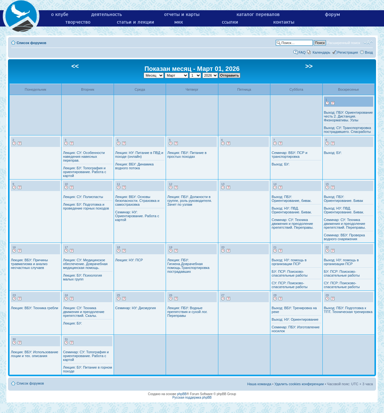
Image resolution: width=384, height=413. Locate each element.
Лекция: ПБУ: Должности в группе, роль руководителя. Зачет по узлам (189, 200)
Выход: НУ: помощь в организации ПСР (289, 262)
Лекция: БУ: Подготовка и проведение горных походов (86, 206)
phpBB (182, 394)
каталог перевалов (258, 14)
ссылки (230, 22)
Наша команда (259, 384)
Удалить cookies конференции (299, 384)
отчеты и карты (182, 14)
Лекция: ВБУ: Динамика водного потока (134, 166)
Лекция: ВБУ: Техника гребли (34, 308)
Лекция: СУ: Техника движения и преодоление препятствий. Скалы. (83, 311)
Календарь (321, 52)
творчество (77, 22)
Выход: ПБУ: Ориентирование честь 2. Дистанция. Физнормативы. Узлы (348, 116)
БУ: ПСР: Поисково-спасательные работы (289, 273)
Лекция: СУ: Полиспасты (83, 197)
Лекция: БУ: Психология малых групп (82, 277)
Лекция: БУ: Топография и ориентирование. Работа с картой (84, 172)
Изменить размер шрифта (368, 42)
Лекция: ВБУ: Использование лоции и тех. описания (34, 354)
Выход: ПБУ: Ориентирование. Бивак (343, 199)
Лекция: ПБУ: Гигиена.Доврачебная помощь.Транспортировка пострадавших (188, 265)
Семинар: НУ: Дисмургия (135, 308)
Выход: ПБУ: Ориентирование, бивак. (292, 199)
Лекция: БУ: (72, 323)
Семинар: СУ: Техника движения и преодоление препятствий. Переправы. (292, 223)
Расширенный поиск (343, 43)
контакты (283, 22)
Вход (369, 52)
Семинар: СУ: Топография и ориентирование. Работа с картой (86, 356)
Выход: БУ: (281, 164)
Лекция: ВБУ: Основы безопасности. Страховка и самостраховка (137, 200)
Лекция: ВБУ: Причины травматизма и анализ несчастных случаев (29, 264)
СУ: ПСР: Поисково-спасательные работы (289, 285)
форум (332, 14)
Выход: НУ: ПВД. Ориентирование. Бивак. (292, 210)
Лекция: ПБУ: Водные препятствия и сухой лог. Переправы (187, 311)
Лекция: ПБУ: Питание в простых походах (187, 154)
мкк (178, 22)
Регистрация (347, 52)
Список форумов (31, 43)
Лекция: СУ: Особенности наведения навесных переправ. (84, 156)
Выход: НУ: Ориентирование (295, 319)
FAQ (301, 52)
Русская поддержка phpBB (192, 397)
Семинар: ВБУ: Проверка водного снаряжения (344, 237)
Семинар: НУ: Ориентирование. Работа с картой (137, 216)
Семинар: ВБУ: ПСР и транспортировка (289, 154)
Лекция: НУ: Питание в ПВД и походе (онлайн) (139, 154)
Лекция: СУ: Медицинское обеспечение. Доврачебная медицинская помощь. (85, 264)
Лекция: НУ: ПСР (129, 260)
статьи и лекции (135, 22)
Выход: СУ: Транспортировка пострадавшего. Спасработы (347, 130)
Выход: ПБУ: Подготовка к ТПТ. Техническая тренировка (348, 310)
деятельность (106, 14)
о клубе (59, 14)
